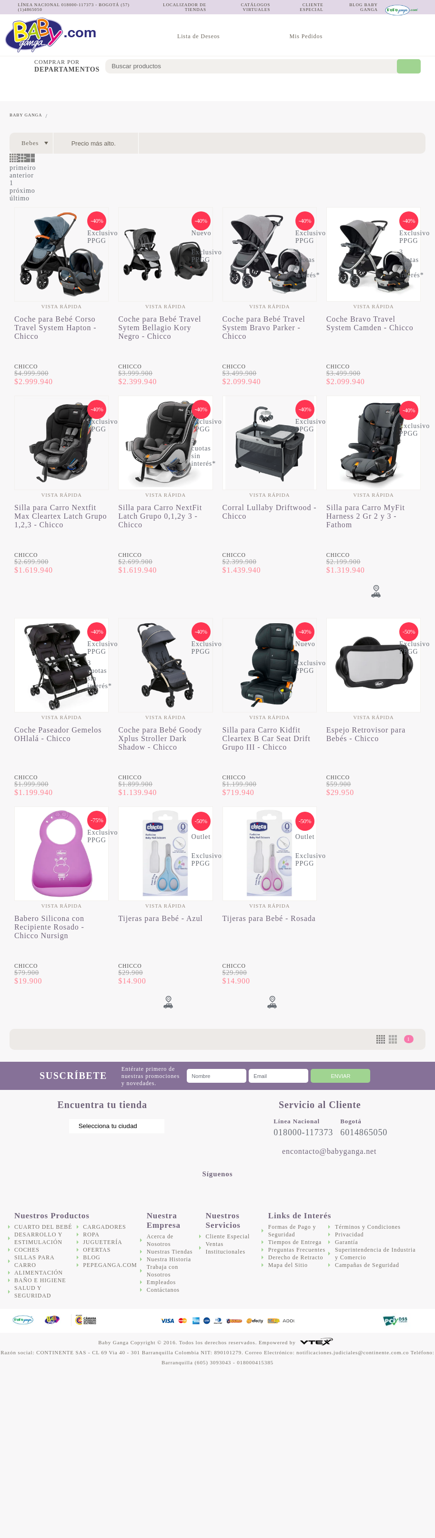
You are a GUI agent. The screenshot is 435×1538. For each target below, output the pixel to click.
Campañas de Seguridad (367, 1265)
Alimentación (188, 88)
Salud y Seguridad (276, 89)
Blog (91, 1257)
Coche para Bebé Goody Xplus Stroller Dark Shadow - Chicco (160, 738)
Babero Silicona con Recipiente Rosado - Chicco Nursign (49, 927)
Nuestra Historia (169, 1259)
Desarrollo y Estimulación (63, 88)
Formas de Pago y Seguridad (292, 1231)
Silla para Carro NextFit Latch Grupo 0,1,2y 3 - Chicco (160, 516)
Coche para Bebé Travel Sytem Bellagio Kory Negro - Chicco (159, 327)
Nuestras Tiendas (170, 1251)
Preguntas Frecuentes (296, 1249)
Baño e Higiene (234, 89)
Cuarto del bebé (18, 88)
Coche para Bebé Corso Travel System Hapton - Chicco (55, 327)
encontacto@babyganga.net (329, 1151)
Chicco (26, 367)
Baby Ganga (26, 115)
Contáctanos (163, 1290)
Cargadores (324, 88)
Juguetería (373, 88)
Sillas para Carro (143, 88)
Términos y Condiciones (368, 1227)
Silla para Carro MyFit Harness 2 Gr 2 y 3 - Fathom (365, 516)
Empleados (161, 1282)
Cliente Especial (228, 1236)
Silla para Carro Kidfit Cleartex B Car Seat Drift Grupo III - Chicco (267, 738)
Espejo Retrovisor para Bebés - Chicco (365, 734)
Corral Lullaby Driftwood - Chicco (270, 511)
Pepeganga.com (110, 1265)
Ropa (91, 1234)
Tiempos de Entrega (295, 1242)
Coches (109, 88)
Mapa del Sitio (288, 1265)
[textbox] (257, 66)
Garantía (346, 1242)
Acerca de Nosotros (160, 1240)
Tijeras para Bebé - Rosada (269, 918)
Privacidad (349, 1234)
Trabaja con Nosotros (162, 1271)
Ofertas (416, 88)
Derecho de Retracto (296, 1257)
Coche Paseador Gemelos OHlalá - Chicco (57, 734)
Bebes (30, 142)
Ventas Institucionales (226, 1248)
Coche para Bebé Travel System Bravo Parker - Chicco (264, 327)
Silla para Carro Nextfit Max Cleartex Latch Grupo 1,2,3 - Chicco (60, 516)
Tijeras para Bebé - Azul (160, 918)
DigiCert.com (354, 1321)
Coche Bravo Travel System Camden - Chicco (370, 323)
